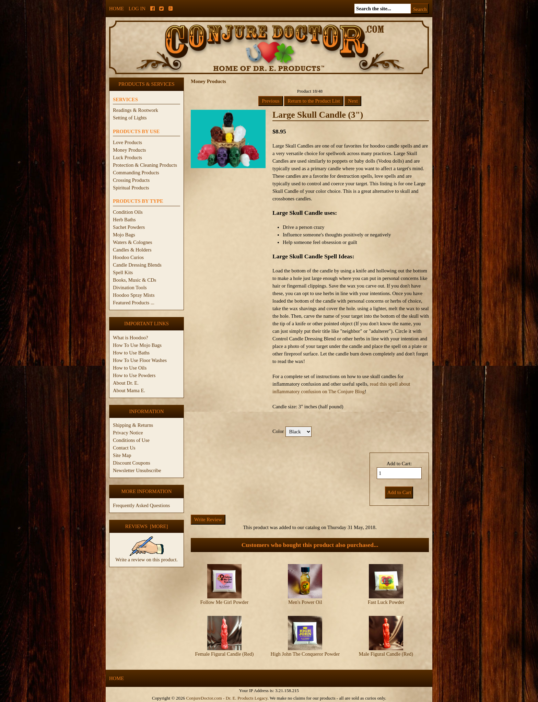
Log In (137, 8)
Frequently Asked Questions (141, 505)
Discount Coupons (131, 463)
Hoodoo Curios (128, 257)
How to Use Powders (134, 375)
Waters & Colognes (132, 242)
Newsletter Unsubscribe (137, 470)
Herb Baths (124, 219)
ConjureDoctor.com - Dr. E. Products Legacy (226, 698)
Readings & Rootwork (135, 110)
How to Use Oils (130, 368)
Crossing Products (131, 180)
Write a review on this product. (146, 556)
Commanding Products (136, 172)
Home (116, 8)
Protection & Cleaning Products (145, 165)
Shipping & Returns (133, 425)
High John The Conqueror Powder (305, 654)
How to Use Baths (131, 352)
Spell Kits (123, 272)
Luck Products (127, 157)
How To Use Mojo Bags (137, 345)
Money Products (129, 150)
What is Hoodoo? (130, 337)
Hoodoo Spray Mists (133, 295)
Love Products (127, 142)
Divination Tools (130, 287)
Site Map (122, 455)
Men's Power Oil (305, 602)
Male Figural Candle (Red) (386, 654)
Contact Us (124, 448)
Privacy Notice (128, 432)
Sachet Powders (129, 227)
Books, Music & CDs (134, 280)
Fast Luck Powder (386, 602)
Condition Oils (128, 212)
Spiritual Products (131, 187)
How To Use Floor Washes (140, 360)
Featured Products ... (133, 302)
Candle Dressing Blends (137, 265)
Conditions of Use (131, 440)
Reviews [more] (146, 526)
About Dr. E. (126, 383)
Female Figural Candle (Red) (224, 654)
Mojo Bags (124, 234)
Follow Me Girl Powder (224, 602)
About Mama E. (129, 390)
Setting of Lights (130, 117)
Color (278, 431)
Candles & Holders (132, 250)
